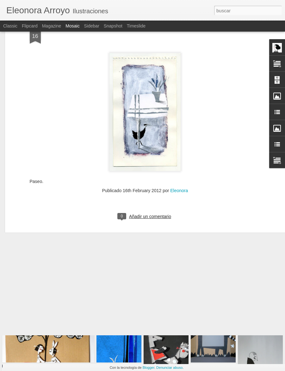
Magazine (51, 25)
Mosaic (72, 25)
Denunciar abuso (169, 367)
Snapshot (113, 25)
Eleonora (179, 158)
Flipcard (30, 25)
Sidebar (91, 25)
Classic (10, 25)
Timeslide (136, 25)
